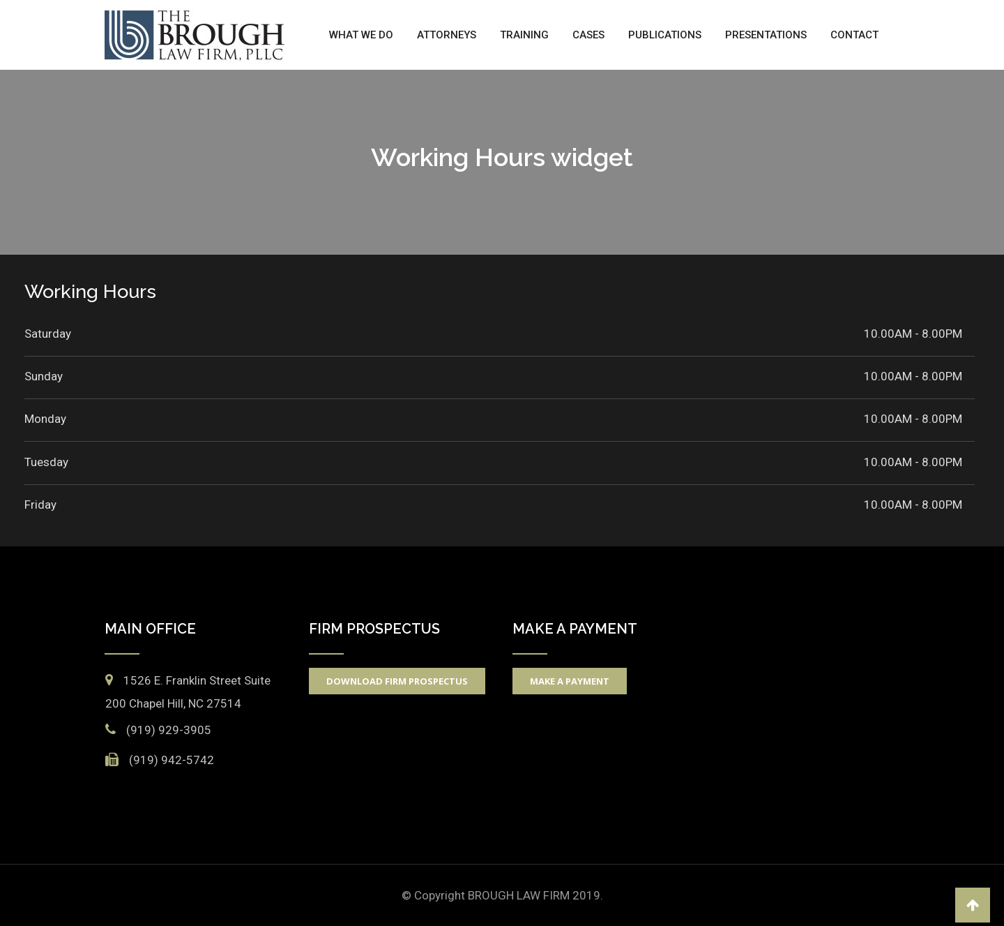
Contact (854, 35)
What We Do (361, 35)
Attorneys (446, 35)
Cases (588, 35)
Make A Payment (569, 681)
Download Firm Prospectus (397, 681)
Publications (664, 35)
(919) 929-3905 (168, 730)
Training (524, 35)
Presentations (766, 35)
